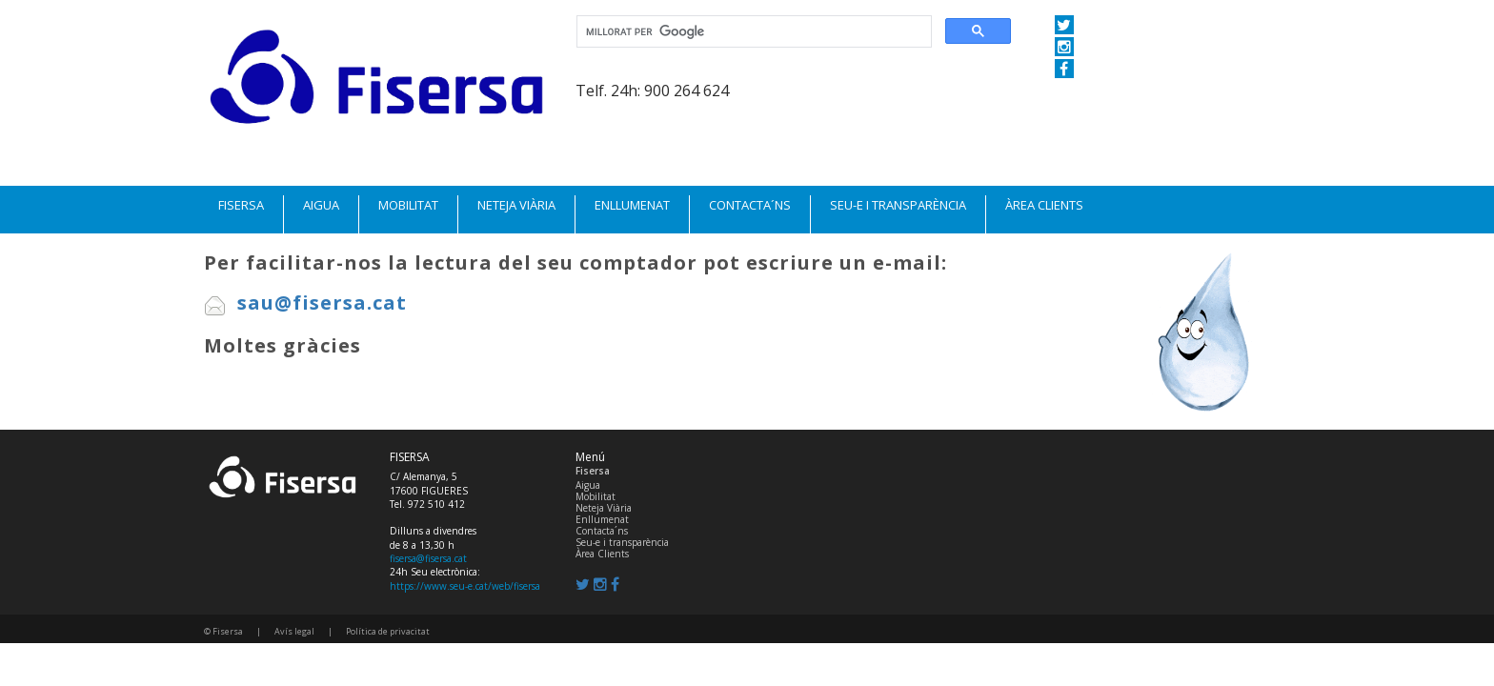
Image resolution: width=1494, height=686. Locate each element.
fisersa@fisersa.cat (428, 558)
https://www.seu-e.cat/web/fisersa (465, 586)
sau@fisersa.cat (305, 302)
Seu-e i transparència (622, 542)
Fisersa (592, 470)
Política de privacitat (388, 631)
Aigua (587, 485)
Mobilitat (595, 496)
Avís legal (294, 631)
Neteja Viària (603, 507)
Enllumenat (602, 519)
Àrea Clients (602, 553)
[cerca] (752, 32)
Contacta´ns (601, 530)
